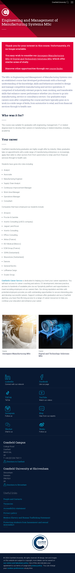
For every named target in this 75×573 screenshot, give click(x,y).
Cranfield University (59, 2)
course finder (56, 68)
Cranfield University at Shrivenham (26, 468)
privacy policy (36, 566)
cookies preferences (15, 568)
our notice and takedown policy (15, 563)
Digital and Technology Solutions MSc (32, 58)
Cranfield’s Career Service (12, 281)
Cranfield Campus (14, 442)
